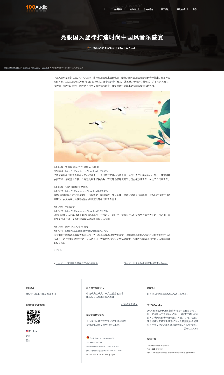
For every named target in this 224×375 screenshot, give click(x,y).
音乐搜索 (118, 9)
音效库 (133, 9)
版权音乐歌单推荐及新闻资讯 (41, 293)
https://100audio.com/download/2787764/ (86, 230)
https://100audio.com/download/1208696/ (86, 171)
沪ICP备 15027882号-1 (95, 342)
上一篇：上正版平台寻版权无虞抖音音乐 (77, 263)
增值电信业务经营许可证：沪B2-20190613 (102, 346)
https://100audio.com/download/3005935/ (86, 191)
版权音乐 (58, 250)
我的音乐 (181, 9)
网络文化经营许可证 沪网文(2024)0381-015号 (103, 351)
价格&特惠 (148, 9)
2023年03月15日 (126, 47)
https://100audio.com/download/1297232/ (86, 211)
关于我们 (165, 9)
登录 (195, 9)
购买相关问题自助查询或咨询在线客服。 (168, 293)
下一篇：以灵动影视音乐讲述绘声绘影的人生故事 (149, 263)
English (31, 331)
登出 (28, 340)
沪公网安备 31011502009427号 (101, 338)
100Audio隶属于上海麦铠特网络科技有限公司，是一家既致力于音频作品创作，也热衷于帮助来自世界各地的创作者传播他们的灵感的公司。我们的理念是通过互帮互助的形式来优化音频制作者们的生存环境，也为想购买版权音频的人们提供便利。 (172, 317)
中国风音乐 (111, 81)
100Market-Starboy (100, 47)
